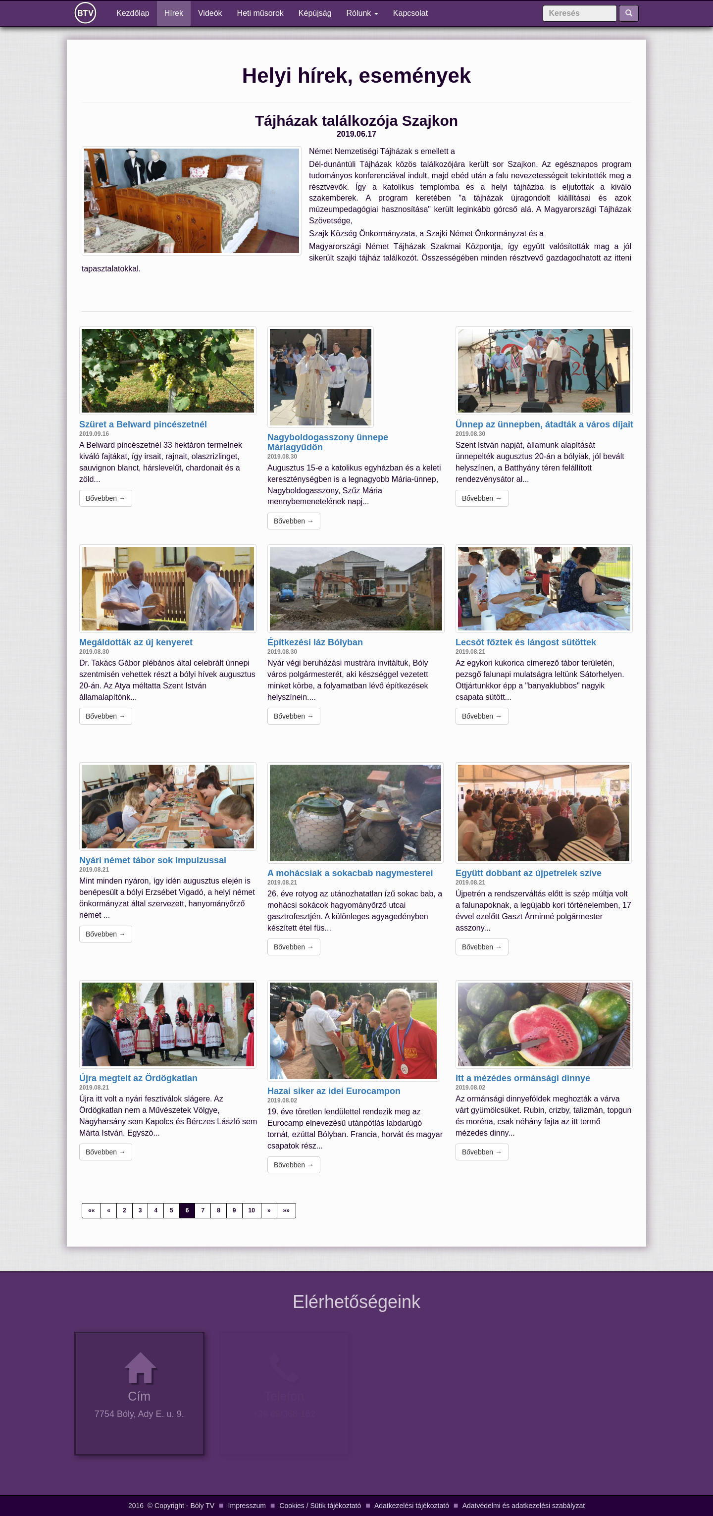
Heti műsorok (260, 13)
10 (252, 1210)
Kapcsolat (410, 13)
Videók (210, 13)
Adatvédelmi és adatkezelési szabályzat (523, 1506)
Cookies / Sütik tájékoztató (320, 1506)
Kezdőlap (136, 12)
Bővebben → (106, 498)
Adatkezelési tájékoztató (411, 1506)
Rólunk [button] (362, 13)
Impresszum (247, 1506)
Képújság (315, 13)
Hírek (173, 13)
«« (91, 1210)
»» (286, 1210)
